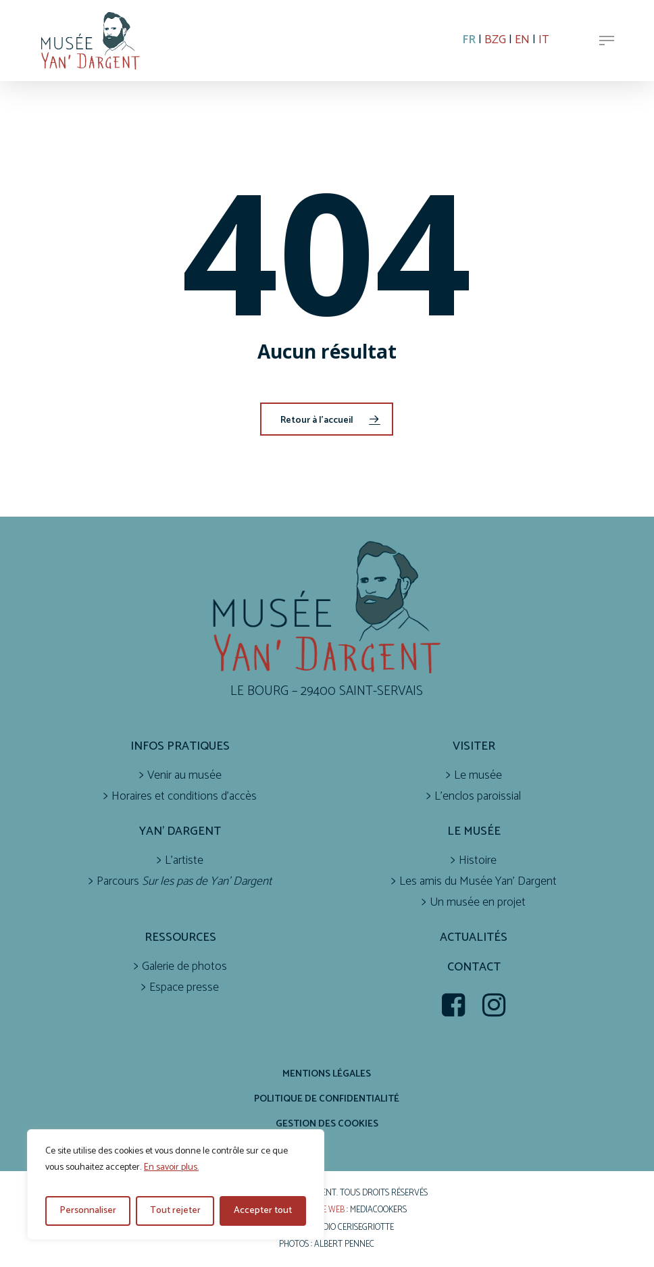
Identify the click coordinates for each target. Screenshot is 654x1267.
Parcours (184, 881)
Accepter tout (263, 1210)
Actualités (473, 938)
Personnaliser (87, 1210)
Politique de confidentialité (326, 1099)
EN (522, 40)
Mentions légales (326, 1074)
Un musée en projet (478, 902)
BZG (495, 40)
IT (543, 40)
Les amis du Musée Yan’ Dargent (478, 881)
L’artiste (184, 861)
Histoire (478, 861)
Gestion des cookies (327, 1124)
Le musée (478, 775)
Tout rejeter (175, 1210)
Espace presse (184, 988)
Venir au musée (184, 775)
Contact (474, 967)
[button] (606, 40)
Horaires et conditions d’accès (184, 796)
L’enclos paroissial (477, 796)
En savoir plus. (171, 1167)
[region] (175, 1184)
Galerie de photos (184, 967)
